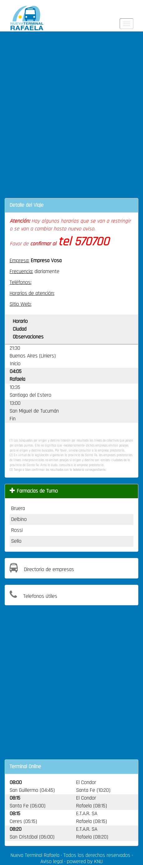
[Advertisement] (71, 118)
